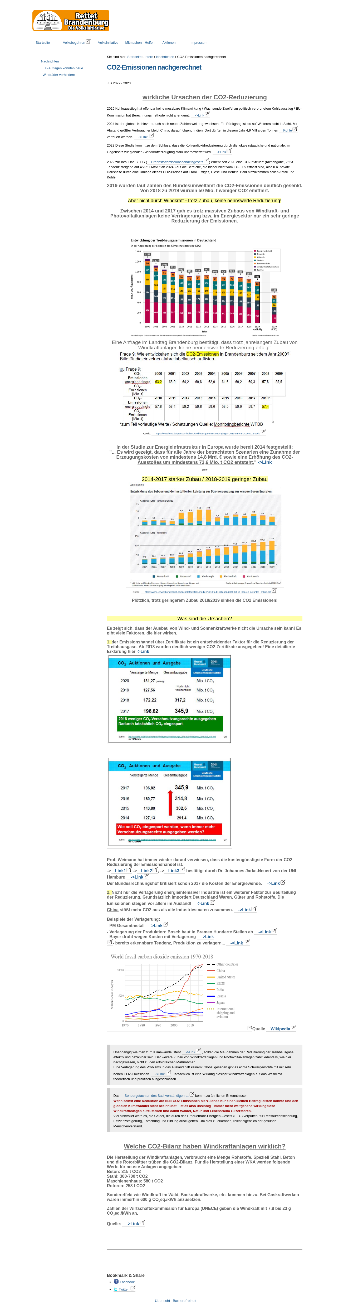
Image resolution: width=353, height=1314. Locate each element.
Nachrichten (165, 57)
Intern (149, 57)
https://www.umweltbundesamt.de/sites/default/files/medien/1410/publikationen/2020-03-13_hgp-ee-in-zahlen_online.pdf (208, 592)
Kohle (287, 130)
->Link (199, 115)
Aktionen (169, 43)
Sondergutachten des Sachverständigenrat (157, 1096)
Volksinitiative (108, 43)
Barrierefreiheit (184, 1301)
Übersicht (162, 1301)
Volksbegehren (74, 43)
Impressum (199, 43)
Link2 (146, 871)
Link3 (173, 871)
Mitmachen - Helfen (139, 43)
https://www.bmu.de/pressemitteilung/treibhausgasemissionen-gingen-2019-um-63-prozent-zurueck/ (208, 433)
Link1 (120, 871)
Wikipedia (280, 1029)
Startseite (43, 43)
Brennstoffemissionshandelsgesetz (177, 162)
